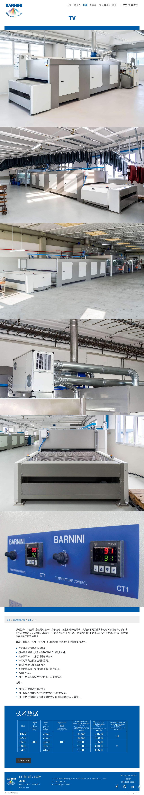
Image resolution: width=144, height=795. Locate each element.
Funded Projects (128, 782)
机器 (84, 5)
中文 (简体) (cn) (129, 5)
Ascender (103, 5)
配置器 (92, 5)
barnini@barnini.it (62, 784)
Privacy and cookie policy (128, 777)
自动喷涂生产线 (19, 620)
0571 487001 (61, 781)
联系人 (76, 5)
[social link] (116, 786)
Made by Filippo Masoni (132, 793)
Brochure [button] (23, 760)
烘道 (29, 620)
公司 (69, 5)
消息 (114, 5)
